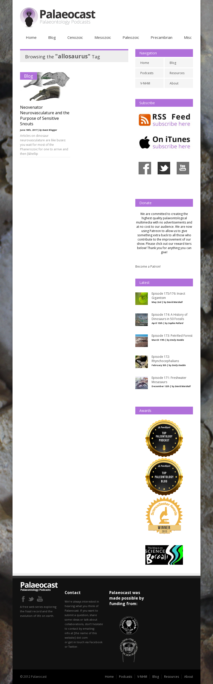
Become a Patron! (148, 266)
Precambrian (161, 37)
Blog (52, 37)
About (174, 83)
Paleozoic (131, 37)
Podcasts (146, 73)
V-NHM (145, 83)
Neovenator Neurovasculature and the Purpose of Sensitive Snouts (44, 115)
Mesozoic (102, 37)
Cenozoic (75, 37)
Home (31, 37)
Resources (177, 73)
